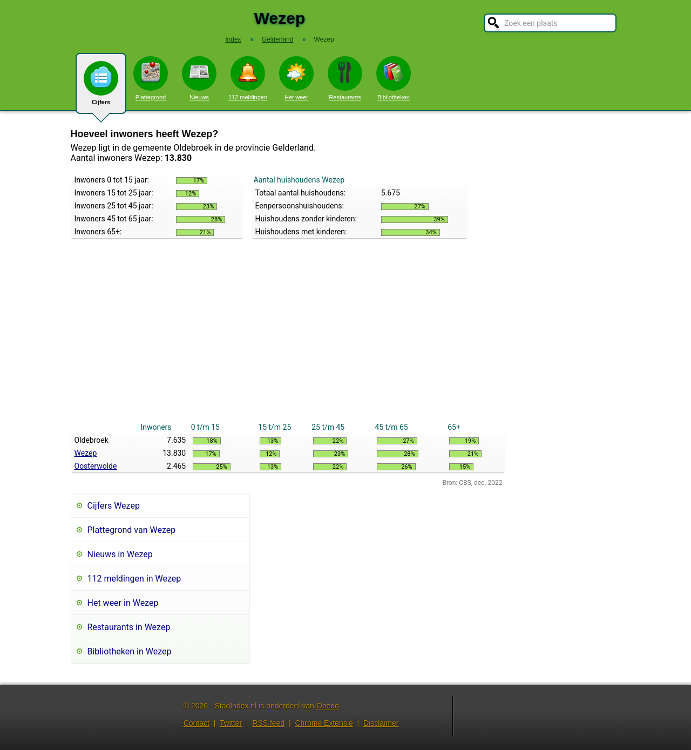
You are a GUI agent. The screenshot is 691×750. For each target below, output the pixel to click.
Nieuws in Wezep (120, 554)
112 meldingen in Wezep (134, 578)
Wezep (85, 453)
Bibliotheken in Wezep (129, 651)
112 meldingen (247, 78)
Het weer (296, 78)
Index (233, 39)
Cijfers (101, 87)
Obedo (327, 705)
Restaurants (345, 78)
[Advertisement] (288, 339)
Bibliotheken (393, 78)
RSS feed (268, 723)
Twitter (231, 723)
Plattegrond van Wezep (131, 530)
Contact (196, 723)
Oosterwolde (95, 466)
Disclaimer (380, 723)
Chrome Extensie (324, 723)
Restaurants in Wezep (129, 627)
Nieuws (199, 78)
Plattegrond (150, 78)
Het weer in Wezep (123, 603)
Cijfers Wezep (113, 506)
